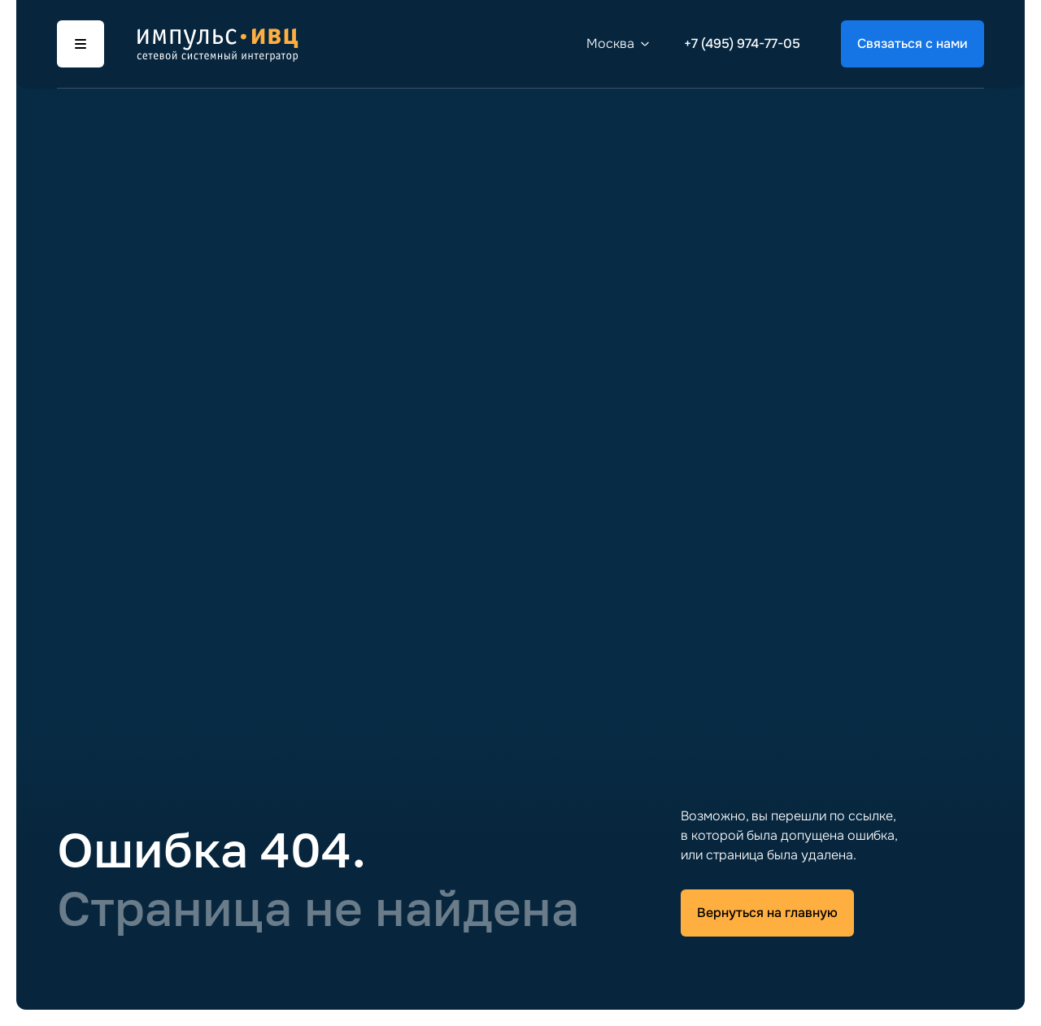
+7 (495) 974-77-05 (742, 43)
